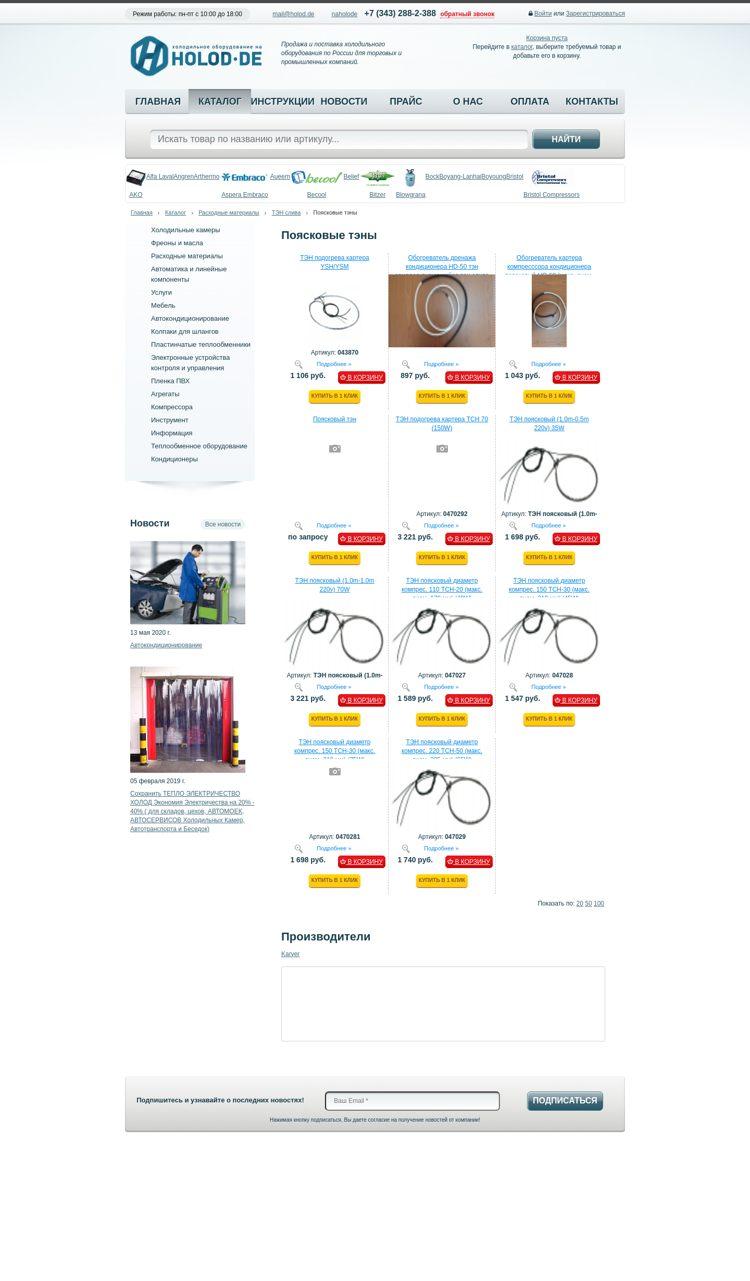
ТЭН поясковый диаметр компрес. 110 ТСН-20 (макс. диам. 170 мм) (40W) (442, 589)
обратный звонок (467, 14)
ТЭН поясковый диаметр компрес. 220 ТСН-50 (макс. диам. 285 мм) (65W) (442, 750)
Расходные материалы (228, 212)
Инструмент (170, 420)
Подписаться (565, 1100)
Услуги (161, 292)
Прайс (406, 101)
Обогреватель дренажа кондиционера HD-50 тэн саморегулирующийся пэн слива (442, 266)
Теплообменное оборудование (199, 446)
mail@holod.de (293, 14)
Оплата (529, 101)
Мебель (163, 305)
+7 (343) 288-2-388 (400, 13)
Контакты (592, 101)
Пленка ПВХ (170, 381)
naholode (344, 14)
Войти (543, 13)
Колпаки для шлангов (185, 331)
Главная (158, 101)
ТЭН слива (286, 212)
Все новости (223, 524)
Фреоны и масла (177, 243)
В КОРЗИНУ (361, 377)
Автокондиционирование (190, 318)
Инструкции (282, 101)
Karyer (290, 954)
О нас (468, 101)
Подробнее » (334, 363)
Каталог (220, 101)
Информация (172, 433)
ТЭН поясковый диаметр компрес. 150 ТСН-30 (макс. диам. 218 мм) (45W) (549, 589)
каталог (522, 47)
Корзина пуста (546, 38)
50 (588, 903)
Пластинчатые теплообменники (201, 344)
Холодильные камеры (185, 230)
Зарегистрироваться (595, 13)
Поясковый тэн (334, 419)
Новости (343, 101)
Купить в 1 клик (334, 396)
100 (599, 903)
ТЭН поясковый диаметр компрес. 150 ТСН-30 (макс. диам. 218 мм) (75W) (334, 750)
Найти (566, 139)
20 (580, 903)
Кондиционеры (174, 459)
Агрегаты (165, 394)
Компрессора (172, 407)
